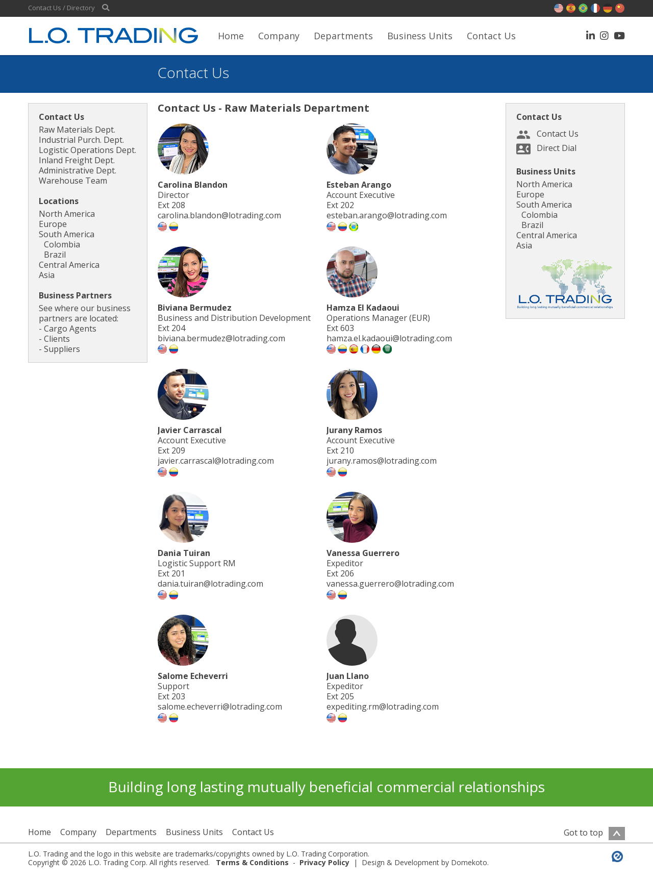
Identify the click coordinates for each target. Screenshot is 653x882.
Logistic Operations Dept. (87, 150)
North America (67, 213)
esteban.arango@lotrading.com (386, 215)
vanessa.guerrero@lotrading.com (390, 583)
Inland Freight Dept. (77, 160)
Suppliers (62, 349)
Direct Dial (556, 148)
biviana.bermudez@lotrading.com (221, 338)
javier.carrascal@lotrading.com (216, 460)
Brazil (55, 254)
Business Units (420, 36)
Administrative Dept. (77, 170)
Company (278, 36)
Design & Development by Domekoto (424, 862)
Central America (69, 264)
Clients (57, 338)
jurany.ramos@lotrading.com (381, 460)
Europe (53, 224)
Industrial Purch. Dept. (81, 139)
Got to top (594, 832)
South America (66, 234)
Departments (343, 36)
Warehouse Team (73, 180)
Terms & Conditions (252, 862)
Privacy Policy (324, 862)
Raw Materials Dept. (77, 129)
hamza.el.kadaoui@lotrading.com (389, 338)
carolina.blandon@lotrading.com (219, 215)
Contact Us (491, 36)
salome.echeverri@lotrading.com (220, 706)
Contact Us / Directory (61, 8)
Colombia (62, 244)
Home (231, 36)
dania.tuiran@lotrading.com (210, 583)
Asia (47, 275)
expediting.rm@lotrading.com (382, 706)
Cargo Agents (70, 328)
